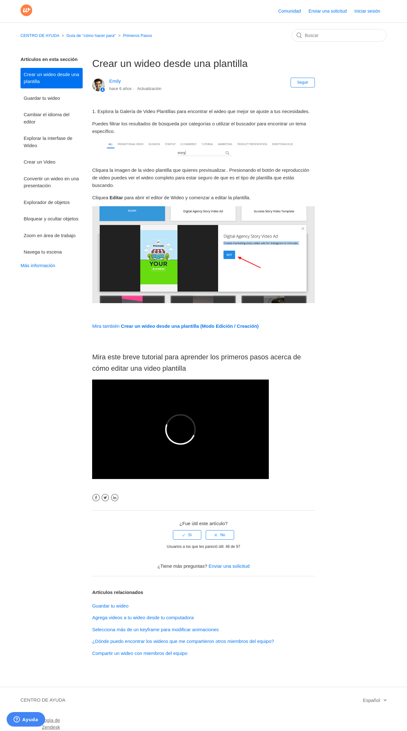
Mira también (175, 326)
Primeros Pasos (137, 35)
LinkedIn (115, 498)
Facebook (96, 498)
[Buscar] (339, 35)
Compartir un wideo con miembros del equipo (139, 653)
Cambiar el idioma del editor (46, 118)
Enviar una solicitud (328, 11)
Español (372, 700)
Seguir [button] (302, 82)
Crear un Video (40, 162)
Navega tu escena (43, 252)
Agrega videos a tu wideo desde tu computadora (143, 617)
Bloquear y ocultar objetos (51, 218)
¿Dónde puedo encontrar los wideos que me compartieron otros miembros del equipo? (183, 641)
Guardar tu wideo (42, 98)
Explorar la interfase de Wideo (48, 141)
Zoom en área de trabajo (49, 235)
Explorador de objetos (47, 202)
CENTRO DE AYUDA (40, 35)
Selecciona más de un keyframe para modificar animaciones (155, 629)
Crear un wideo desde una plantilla (51, 78)
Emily (115, 81)
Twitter (105, 498)
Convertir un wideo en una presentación (51, 182)
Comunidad (289, 11)
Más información (38, 265)
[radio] (187, 535)
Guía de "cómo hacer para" (91, 35)
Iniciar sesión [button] (367, 11)
